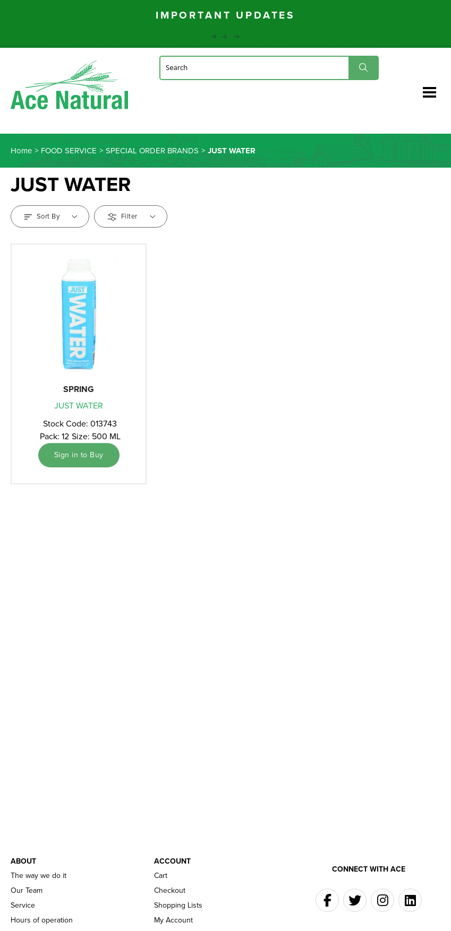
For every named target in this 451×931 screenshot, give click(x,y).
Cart (160, 876)
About (23, 861)
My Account (173, 920)
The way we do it (38, 876)
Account (172, 861)
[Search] (269, 67)
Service (23, 905)
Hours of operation (42, 920)
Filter (131, 216)
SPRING (78, 389)
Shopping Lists (178, 905)
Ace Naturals (69, 87)
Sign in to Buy (79, 454)
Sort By (51, 216)
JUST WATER (78, 405)
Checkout (169, 890)
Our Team (26, 890)
